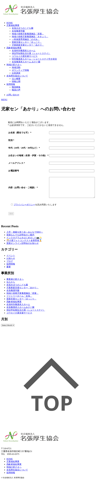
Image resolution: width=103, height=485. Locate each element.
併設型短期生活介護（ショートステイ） (31, 53)
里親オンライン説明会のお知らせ (22, 247)
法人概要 (16, 78)
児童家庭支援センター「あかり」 (28, 45)
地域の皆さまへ (13, 64)
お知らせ (10, 262)
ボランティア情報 (20, 70)
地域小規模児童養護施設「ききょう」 (30, 36)
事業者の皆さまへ (15, 283)
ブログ (9, 265)
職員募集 (16, 87)
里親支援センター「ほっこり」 (27, 42)
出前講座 (16, 73)
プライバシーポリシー (21, 208)
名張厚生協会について (17, 76)
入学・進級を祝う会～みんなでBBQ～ (24, 236)
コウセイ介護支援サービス (25, 56)
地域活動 (16, 67)
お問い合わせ (12, 95)
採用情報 (10, 84)
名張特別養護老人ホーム (23, 50)
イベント (10, 259)
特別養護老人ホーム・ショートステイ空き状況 (34, 59)
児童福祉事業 (12, 25)
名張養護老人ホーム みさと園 (26, 62)
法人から (10, 286)
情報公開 (16, 81)
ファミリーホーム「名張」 (19, 300)
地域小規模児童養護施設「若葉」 (28, 34)
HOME (9, 23)
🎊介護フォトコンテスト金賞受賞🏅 (24, 244)
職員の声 (16, 90)
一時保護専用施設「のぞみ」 (26, 39)
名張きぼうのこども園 (22, 28)
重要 (8, 271)
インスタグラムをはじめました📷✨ (24, 241)
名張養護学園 (18, 31)
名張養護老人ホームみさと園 (20, 311)
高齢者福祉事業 (13, 48)
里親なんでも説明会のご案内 (20, 239)
